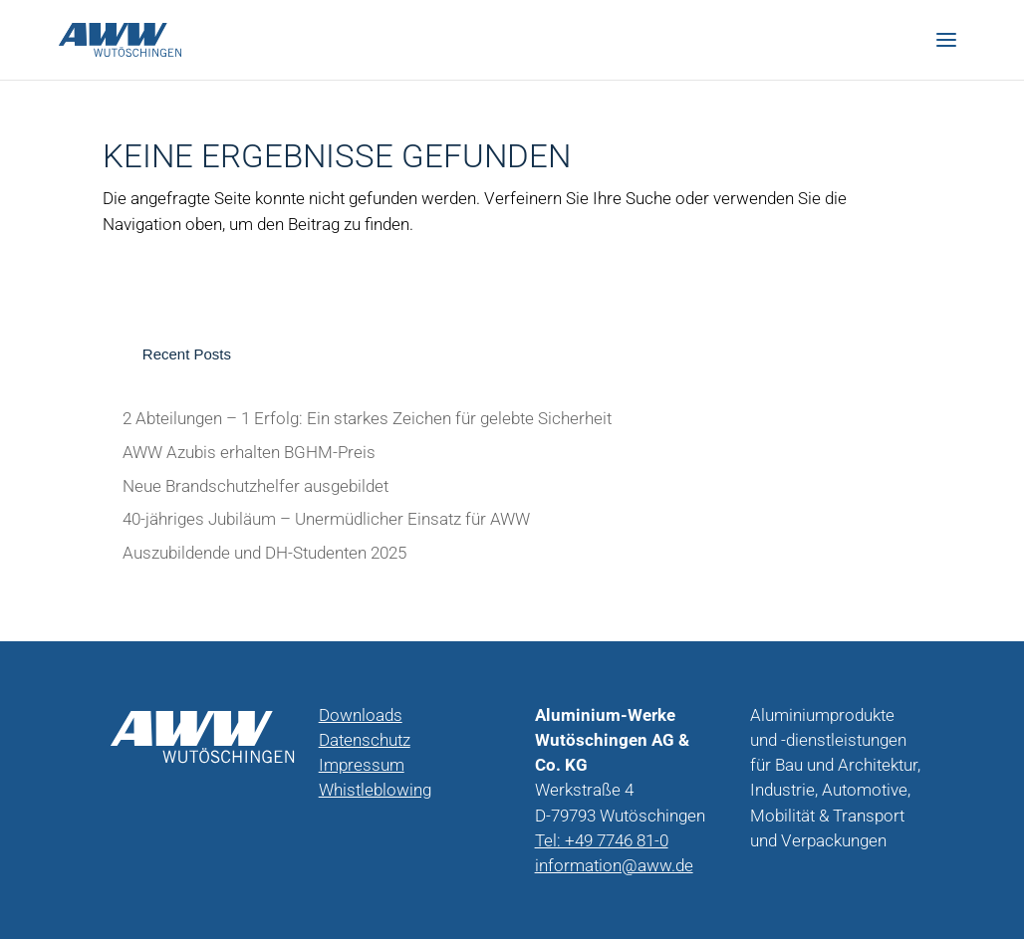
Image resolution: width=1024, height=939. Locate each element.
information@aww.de (614, 865)
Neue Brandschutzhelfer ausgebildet (255, 486)
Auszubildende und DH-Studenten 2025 (264, 553)
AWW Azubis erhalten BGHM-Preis (249, 452)
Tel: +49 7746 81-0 (601, 840)
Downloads (360, 715)
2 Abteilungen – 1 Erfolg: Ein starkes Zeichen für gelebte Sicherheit (367, 418)
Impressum (361, 765)
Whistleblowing (375, 790)
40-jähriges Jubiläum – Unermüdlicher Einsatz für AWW (326, 519)
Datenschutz (364, 740)
